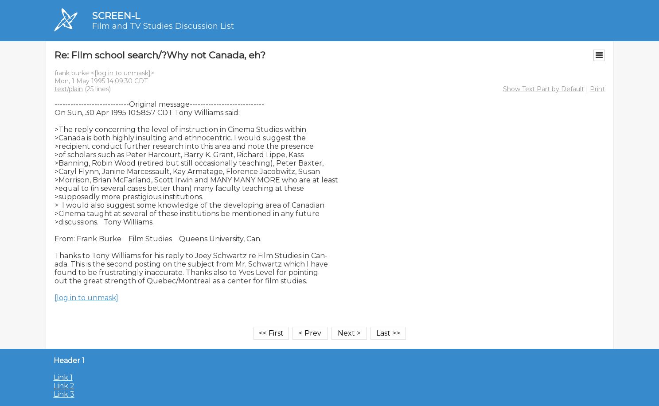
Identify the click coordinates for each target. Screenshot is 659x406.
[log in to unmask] (122, 73)
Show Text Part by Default (543, 89)
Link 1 (63, 377)
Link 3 (64, 394)
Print (597, 89)
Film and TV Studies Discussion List (163, 26)
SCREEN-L (116, 15)
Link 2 (64, 386)
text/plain (69, 89)
